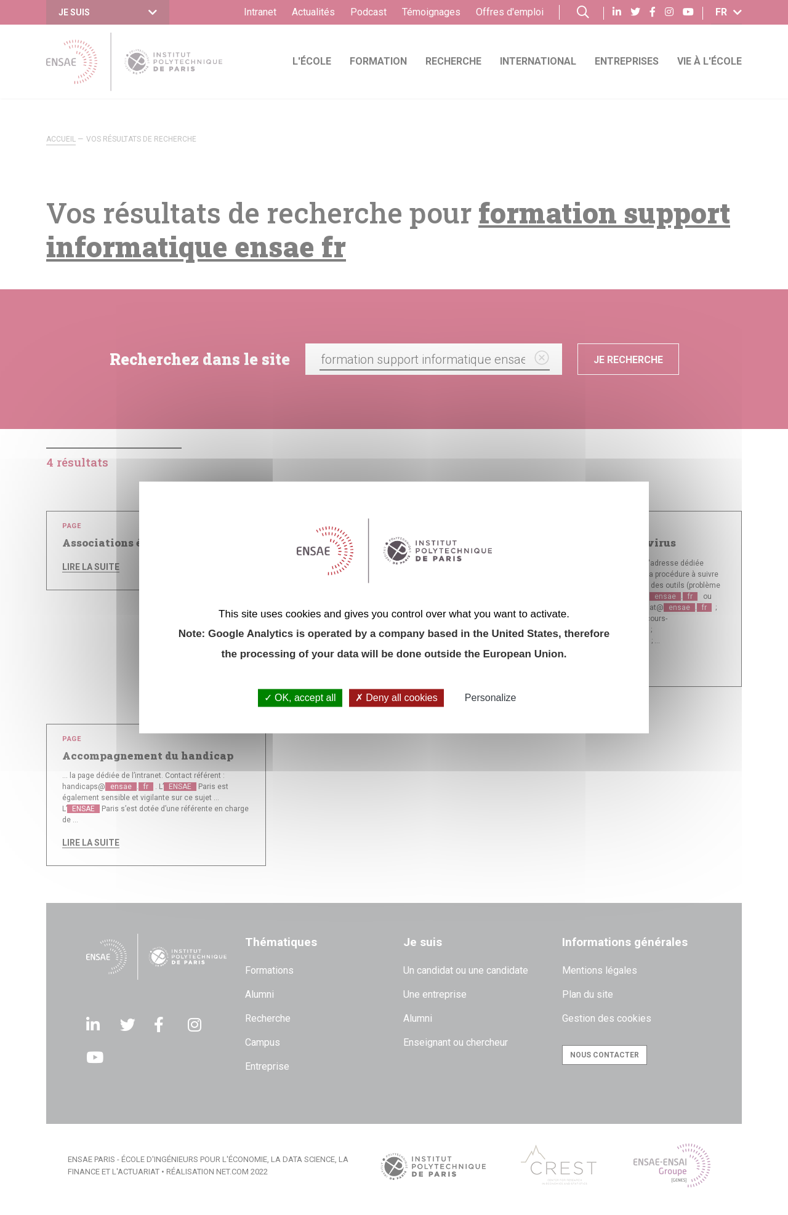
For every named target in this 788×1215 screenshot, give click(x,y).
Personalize (491, 697)
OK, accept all (300, 697)
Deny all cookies (396, 697)
